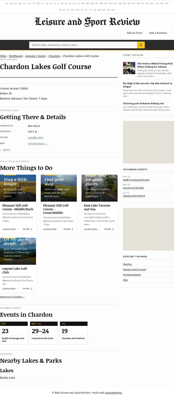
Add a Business (158, 32)
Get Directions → (38, 143)
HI (51, 3)
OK (161, 3)
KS (70, 3)
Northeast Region (132, 274)
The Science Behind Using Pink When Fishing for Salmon (155, 65)
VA (95, 10)
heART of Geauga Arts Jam (136, 179)
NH (129, 3)
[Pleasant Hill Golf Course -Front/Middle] (59, 188)
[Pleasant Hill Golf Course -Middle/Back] (18, 188)
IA (66, 3)
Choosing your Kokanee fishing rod (143, 103)
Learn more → (10, 229)
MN (101, 3)
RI (64, 10)
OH (157, 3)
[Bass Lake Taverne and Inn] (100, 188)
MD (87, 3)
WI (108, 10)
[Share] (28, 229)
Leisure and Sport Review (87, 21)
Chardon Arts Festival (134, 195)
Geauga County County (134, 269)
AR (20, 3)
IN (62, 3)
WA (99, 10)
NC (147, 3)
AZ (15, 3)
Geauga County (35, 56)
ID (55, 3)
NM (138, 3)
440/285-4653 (35, 137)
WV (104, 10)
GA (47, 3)
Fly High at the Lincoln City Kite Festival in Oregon (147, 84)
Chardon (54, 56)
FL (42, 3)
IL (59, 3)
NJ (134, 3)
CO (29, 3)
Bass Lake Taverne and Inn (97, 207)
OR (166, 3)
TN (77, 10)
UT (86, 10)
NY (143, 3)
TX (82, 10)
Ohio (3, 56)
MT (115, 3)
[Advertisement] (148, 142)
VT (90, 10)
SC (68, 10)
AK (11, 3)
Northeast (15, 56)
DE (38, 3)
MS (106, 3)
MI (97, 3)
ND (152, 3)
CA (24, 3)
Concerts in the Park (133, 187)
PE (60, 10)
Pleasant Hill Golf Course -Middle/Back (17, 207)
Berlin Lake (7, 377)
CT (34, 3)
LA (78, 3)
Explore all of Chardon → (12, 296)
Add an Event (134, 32)
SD (72, 10)
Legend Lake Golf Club (14, 270)
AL (7, 3)
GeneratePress (113, 392)
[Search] (141, 45)
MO (111, 3)
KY (74, 3)
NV (124, 3)
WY (113, 10)
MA (92, 3)
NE (120, 3)
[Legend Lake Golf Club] (18, 251)
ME (83, 3)
